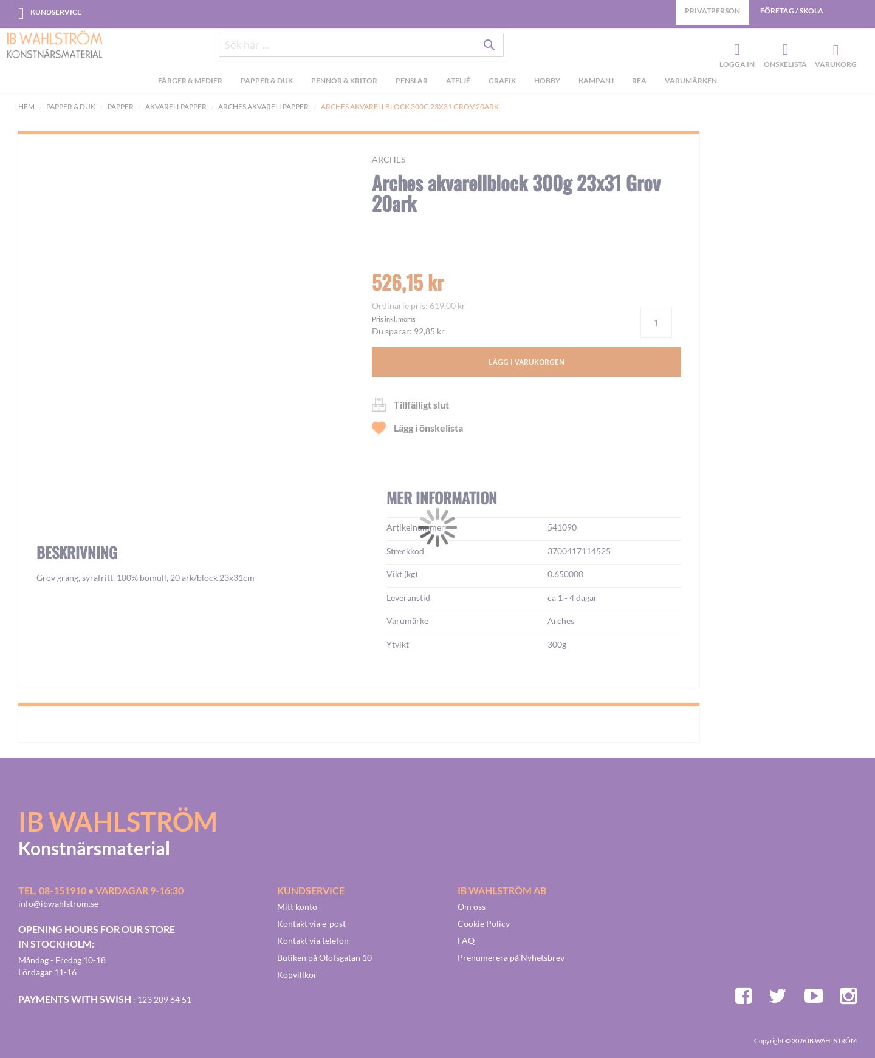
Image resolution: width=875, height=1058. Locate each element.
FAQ (466, 940)
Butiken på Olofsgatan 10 (324, 957)
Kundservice (55, 11)
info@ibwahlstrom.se (58, 903)
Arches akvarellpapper (263, 106)
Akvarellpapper (176, 106)
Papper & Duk (70, 106)
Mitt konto (297, 906)
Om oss (472, 906)
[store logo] (54, 46)
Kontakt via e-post (311, 923)
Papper (121, 106)
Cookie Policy (484, 923)
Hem (26, 106)
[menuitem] (190, 86)
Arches (388, 159)
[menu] (437, 86)
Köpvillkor (297, 974)
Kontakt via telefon (313, 940)
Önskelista (784, 52)
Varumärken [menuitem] (691, 84)
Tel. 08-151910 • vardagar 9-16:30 (101, 890)
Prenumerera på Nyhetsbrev (511, 957)
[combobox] (361, 50)
